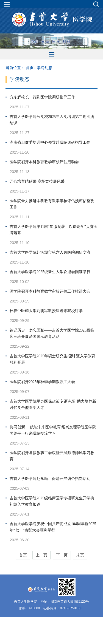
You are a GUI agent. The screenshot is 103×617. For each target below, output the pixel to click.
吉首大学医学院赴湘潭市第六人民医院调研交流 (50, 252)
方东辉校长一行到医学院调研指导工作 (42, 97)
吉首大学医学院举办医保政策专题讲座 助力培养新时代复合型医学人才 (53, 404)
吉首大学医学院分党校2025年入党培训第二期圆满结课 (52, 120)
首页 (30, 68)
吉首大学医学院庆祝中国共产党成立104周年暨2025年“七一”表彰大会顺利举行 (53, 527)
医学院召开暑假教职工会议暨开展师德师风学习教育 (52, 456)
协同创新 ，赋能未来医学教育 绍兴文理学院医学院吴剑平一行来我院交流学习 (53, 430)
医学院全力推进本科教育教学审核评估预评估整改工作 (52, 204)
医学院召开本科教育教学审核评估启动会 (44, 162)
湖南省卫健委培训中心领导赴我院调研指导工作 (50, 142)
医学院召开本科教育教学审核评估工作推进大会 (50, 291)
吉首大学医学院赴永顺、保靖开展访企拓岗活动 (50, 479)
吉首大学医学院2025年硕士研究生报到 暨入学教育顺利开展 (52, 359)
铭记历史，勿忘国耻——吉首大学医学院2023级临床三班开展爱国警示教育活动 (52, 333)
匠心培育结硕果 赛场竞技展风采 (37, 181)
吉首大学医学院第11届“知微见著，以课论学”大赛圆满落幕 (54, 230)
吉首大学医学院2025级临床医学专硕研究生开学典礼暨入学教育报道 (52, 501)
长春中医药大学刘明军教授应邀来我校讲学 (46, 311)
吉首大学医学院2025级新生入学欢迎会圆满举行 (50, 272)
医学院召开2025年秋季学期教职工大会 (42, 382)
